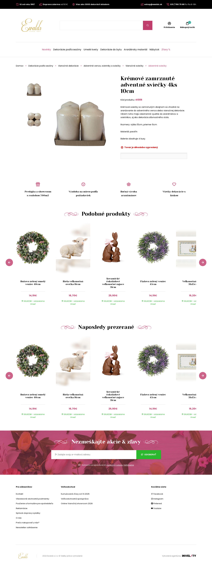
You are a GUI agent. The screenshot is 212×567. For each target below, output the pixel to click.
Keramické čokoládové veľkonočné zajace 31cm (113, 283)
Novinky (46, 49)
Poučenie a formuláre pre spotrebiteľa (34, 503)
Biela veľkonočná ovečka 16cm (73, 283)
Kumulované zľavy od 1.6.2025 (75, 494)
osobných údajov (115, 465)
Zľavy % (166, 49)
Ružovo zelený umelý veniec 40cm (32, 283)
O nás (18, 518)
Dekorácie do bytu (111, 49)
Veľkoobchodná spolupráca (74, 498)
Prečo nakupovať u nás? (27, 522)
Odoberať (148, 454)
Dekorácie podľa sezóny (67, 49)
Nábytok (154, 49)
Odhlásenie (129, 465)
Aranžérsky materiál (135, 49)
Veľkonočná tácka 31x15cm (193, 283)
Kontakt (19, 494)
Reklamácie (21, 508)
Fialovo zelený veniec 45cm (153, 283)
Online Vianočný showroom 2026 (77, 503)
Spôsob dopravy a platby (28, 513)
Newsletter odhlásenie (27, 527)
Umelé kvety (90, 49)
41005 (138, 99)
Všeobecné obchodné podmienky (32, 498)
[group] (36, 266)
